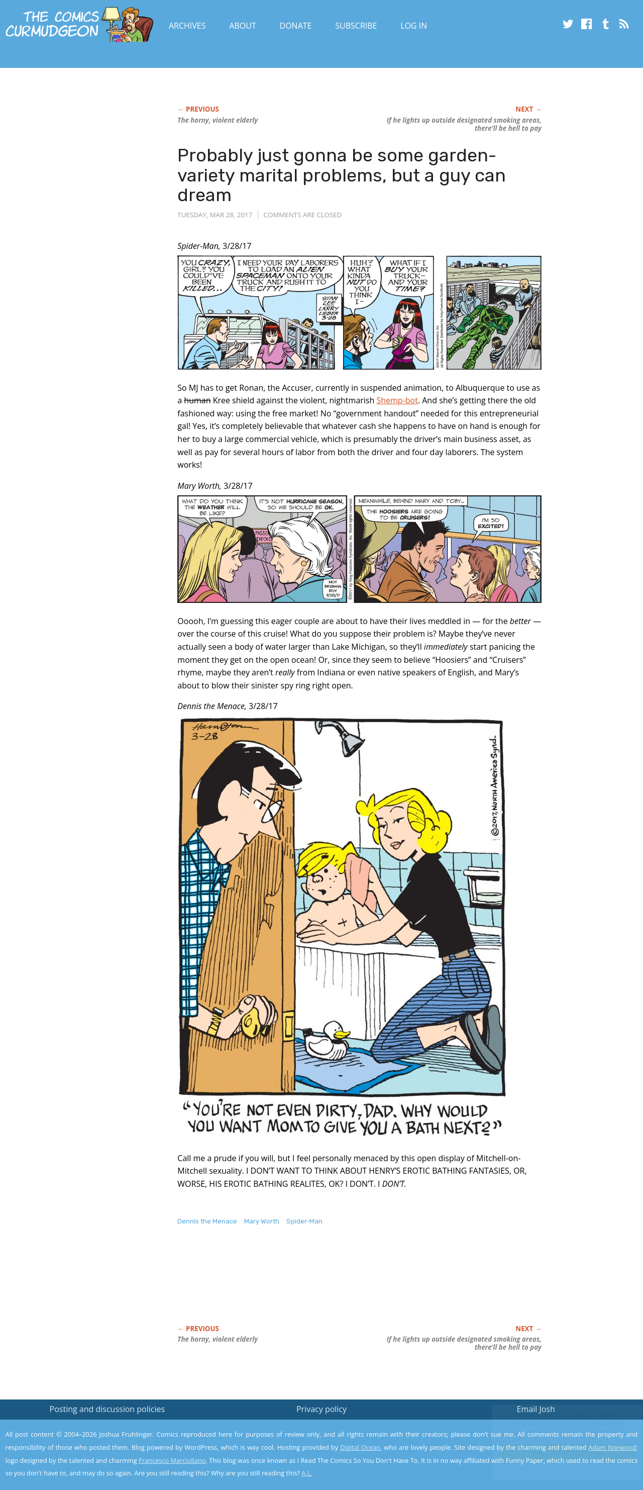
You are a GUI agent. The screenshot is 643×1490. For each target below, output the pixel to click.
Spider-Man (304, 1221)
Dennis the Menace (207, 1221)
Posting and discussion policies (107, 1409)
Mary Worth (261, 1221)
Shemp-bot (396, 400)
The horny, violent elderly (217, 120)
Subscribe (356, 25)
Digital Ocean (360, 1447)
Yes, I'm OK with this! (557, 1452)
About (242, 25)
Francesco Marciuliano (172, 1460)
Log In (413, 25)
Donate (296, 25)
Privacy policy (321, 1409)
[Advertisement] (360, 1285)
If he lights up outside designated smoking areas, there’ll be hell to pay (464, 124)
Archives (187, 25)
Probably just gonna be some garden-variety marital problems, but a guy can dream (341, 175)
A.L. (306, 1472)
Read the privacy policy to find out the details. (553, 1427)
